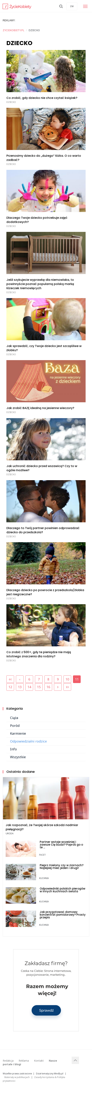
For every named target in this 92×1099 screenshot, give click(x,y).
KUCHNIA (44, 878)
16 (48, 687)
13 (20, 687)
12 (10, 687)
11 (77, 678)
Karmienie (18, 733)
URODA (10, 833)
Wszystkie (18, 757)
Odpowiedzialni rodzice (28, 741)
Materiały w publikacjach (17, 1077)
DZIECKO (11, 102)
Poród (15, 725)
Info (13, 749)
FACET (42, 854)
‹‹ (10, 679)
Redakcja (8, 1060)
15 (39, 687)
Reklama (24, 1060)
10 (67, 679)
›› (67, 686)
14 (29, 687)
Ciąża (14, 718)
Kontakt (39, 1060)
